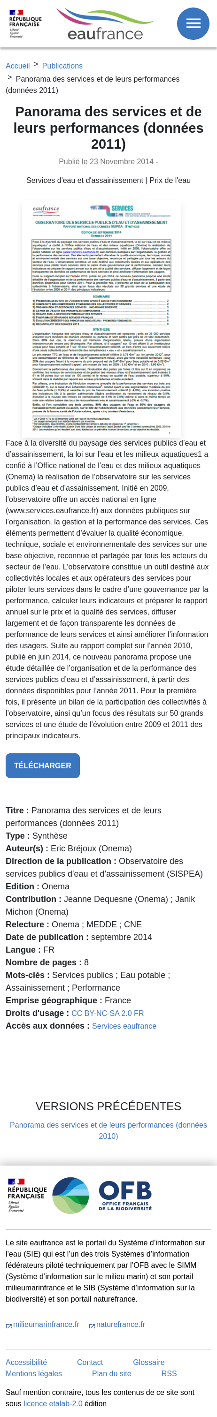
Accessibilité (26, 1362)
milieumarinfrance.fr (47, 1324)
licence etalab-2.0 (52, 1404)
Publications (62, 66)
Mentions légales (34, 1374)
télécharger (42, 766)
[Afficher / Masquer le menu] (193, 24)
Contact (90, 1362)
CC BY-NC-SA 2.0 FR (107, 1013)
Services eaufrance (124, 1026)
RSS (169, 1374)
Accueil (18, 66)
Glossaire (149, 1362)
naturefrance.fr (120, 1324)
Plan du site (112, 1374)
